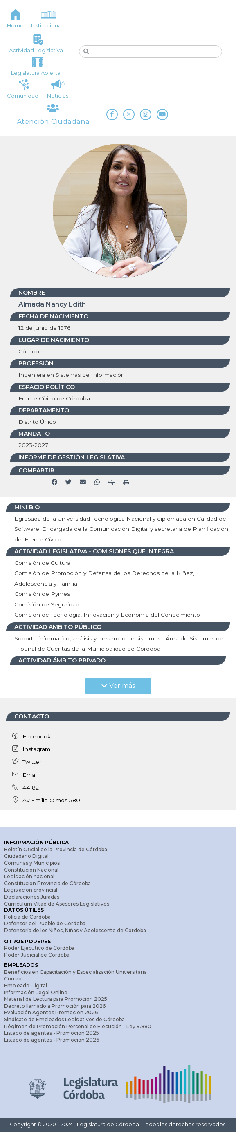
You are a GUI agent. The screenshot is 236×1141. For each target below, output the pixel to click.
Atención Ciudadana (53, 125)
